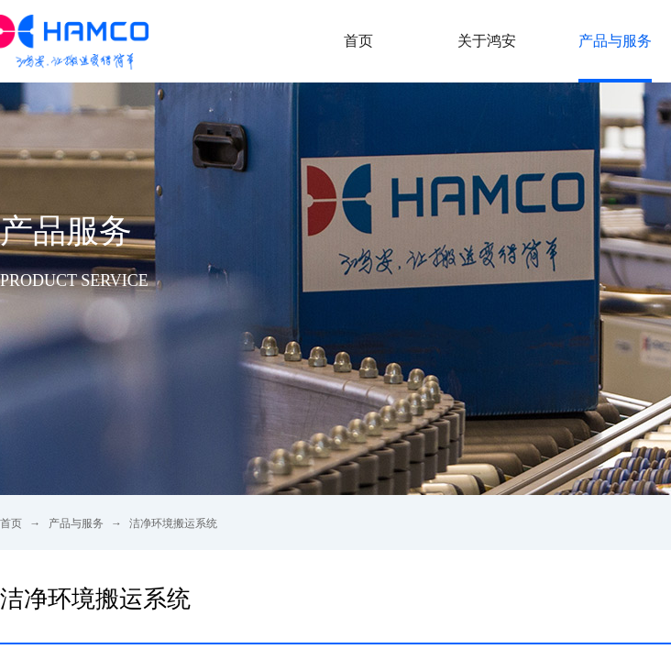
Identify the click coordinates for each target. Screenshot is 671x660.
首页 (11, 523)
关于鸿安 (486, 41)
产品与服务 (76, 523)
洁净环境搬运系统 (173, 523)
